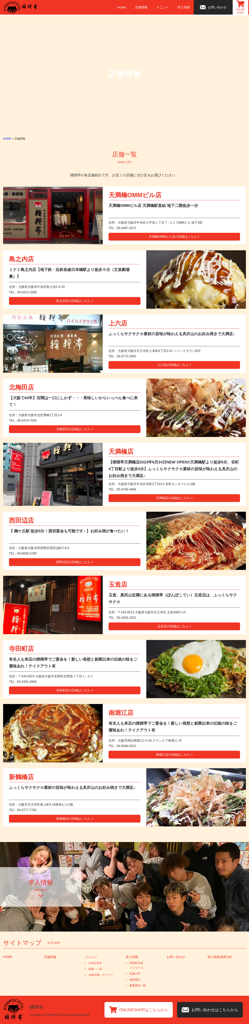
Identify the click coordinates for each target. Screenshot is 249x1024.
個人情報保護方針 (219, 957)
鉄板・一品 (95, 968)
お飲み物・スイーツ (101, 974)
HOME (122, 7)
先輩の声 (134, 973)
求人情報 (184, 7)
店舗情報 (142, 7)
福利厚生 (134, 979)
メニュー (163, 7)
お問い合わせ (176, 957)
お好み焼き (95, 962)
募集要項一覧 (137, 985)
